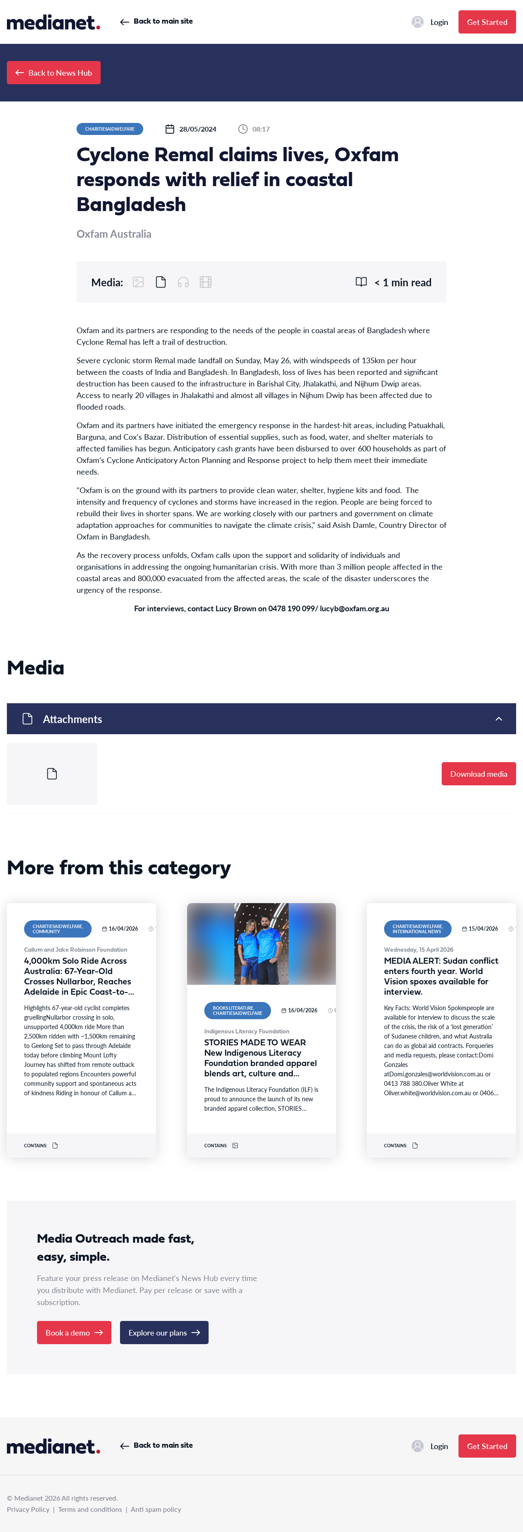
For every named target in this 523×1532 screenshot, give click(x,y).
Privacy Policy (28, 1509)
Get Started (487, 21)
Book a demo (74, 1332)
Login (430, 22)
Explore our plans (164, 1332)
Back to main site (156, 22)
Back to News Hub (53, 72)
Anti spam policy (156, 1509)
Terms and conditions (90, 1509)
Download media (479, 773)
